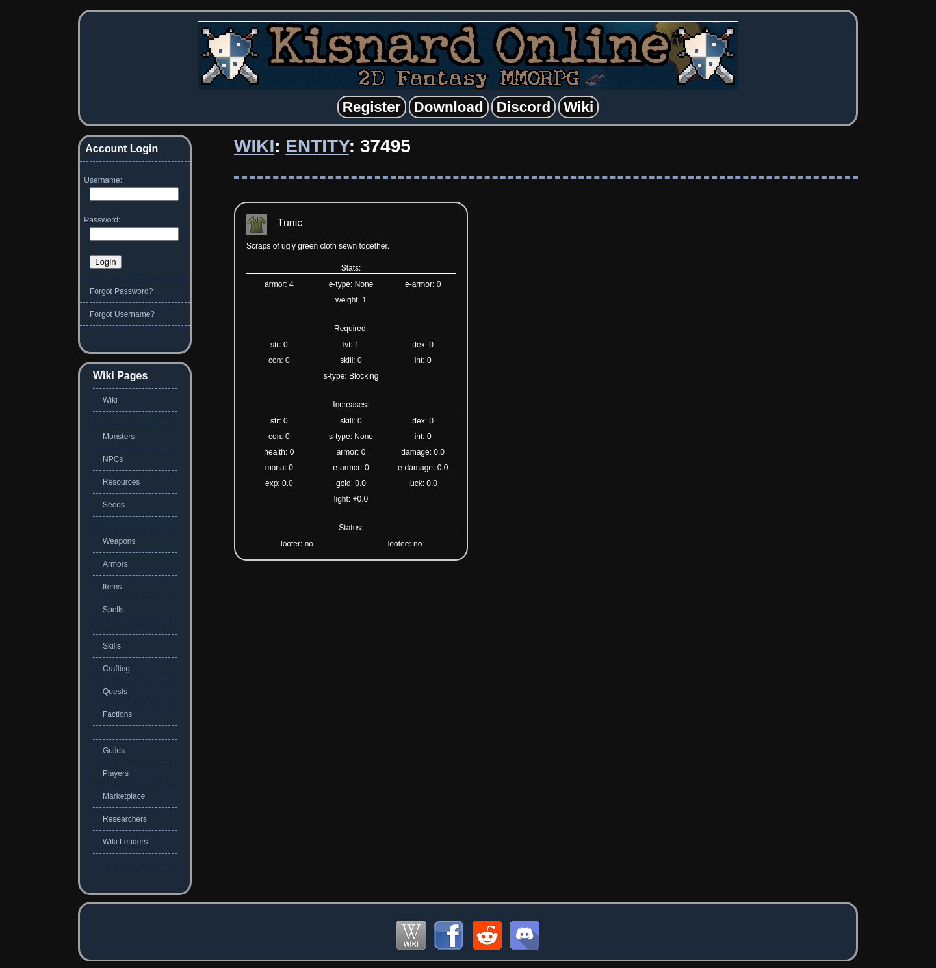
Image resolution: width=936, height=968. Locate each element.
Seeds (114, 504)
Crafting (116, 668)
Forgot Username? (122, 314)
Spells (113, 609)
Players (116, 773)
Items (112, 586)
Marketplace (124, 796)
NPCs (113, 459)
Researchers (125, 819)
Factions (117, 714)
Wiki (254, 146)
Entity (316, 146)
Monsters (119, 436)
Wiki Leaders (125, 841)
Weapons (119, 541)
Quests (115, 691)
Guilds (114, 750)
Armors (115, 564)
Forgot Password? (121, 291)
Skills (112, 646)
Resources (121, 482)
